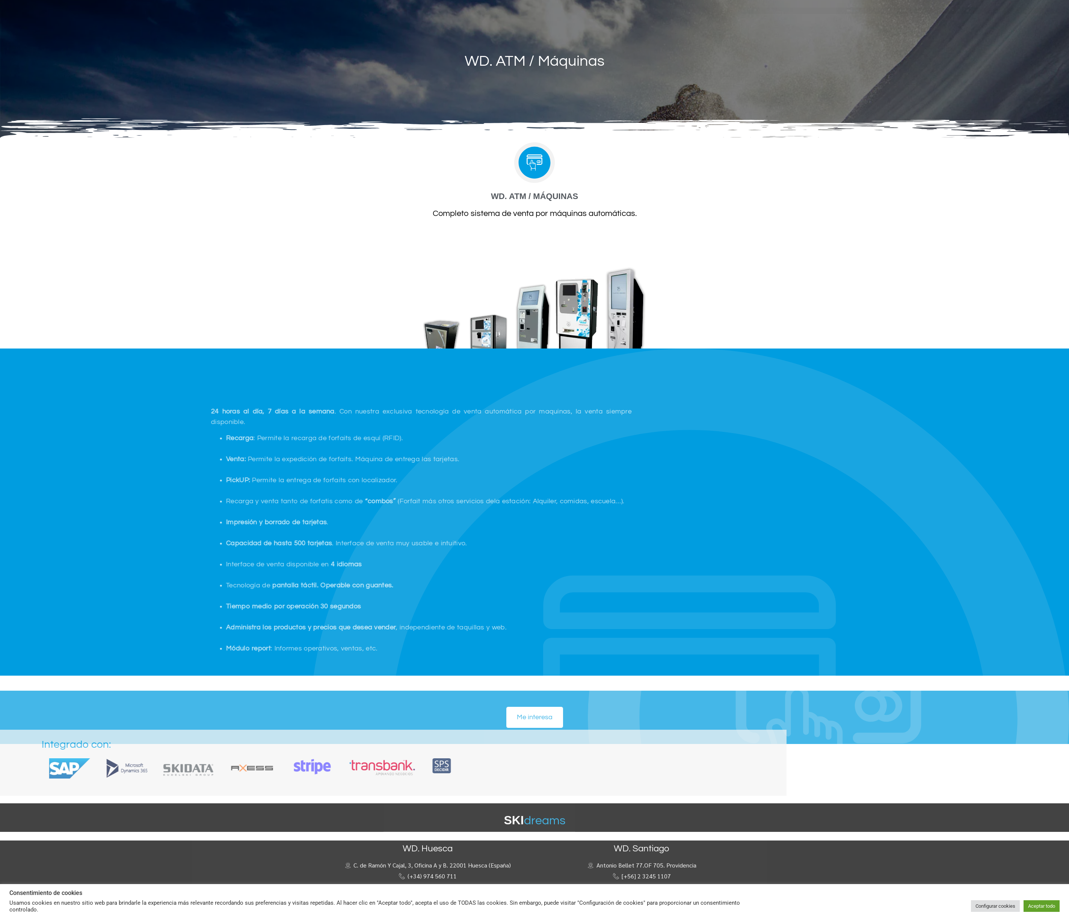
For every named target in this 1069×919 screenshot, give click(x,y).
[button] (695, 9)
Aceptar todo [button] (1041, 906)
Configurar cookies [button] (995, 906)
